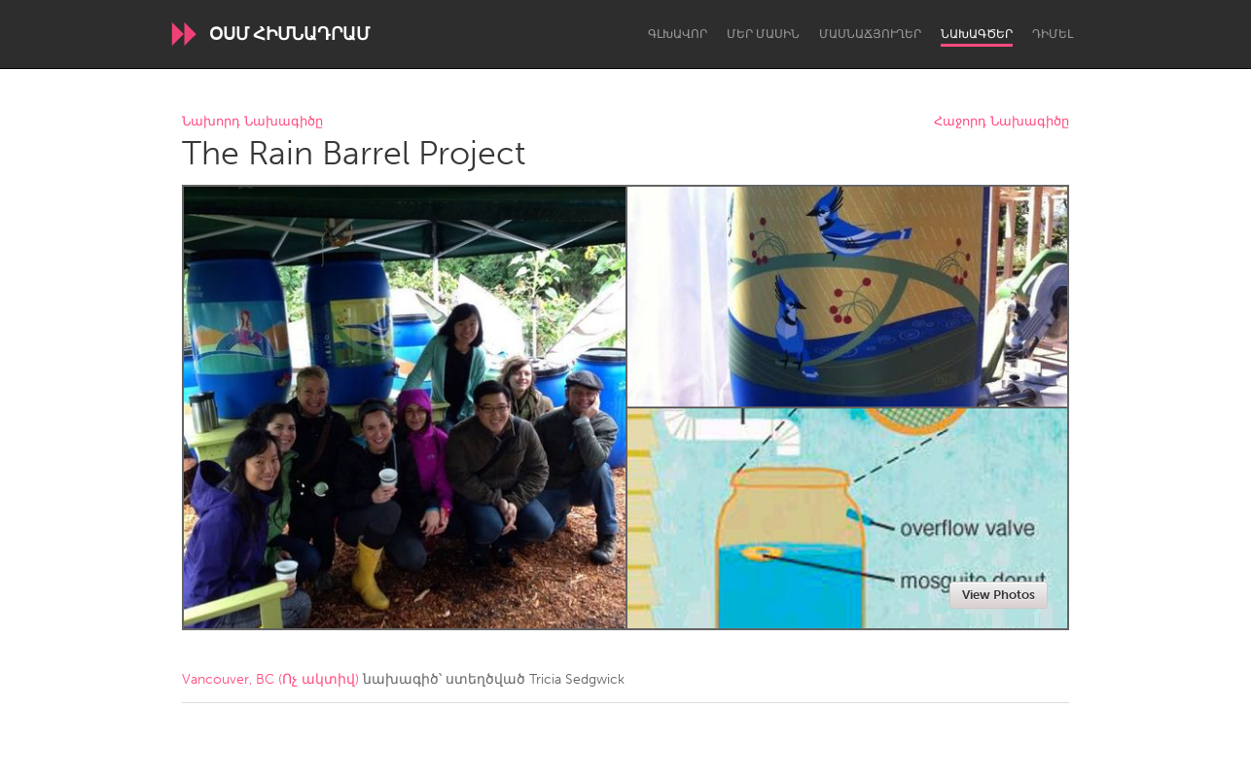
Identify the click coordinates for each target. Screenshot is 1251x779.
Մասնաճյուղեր (870, 34)
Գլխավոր (677, 34)
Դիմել (1052, 34)
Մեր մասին (763, 34)
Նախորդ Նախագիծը (252, 122)
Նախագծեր (977, 34)
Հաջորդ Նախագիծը (1001, 122)
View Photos (998, 594)
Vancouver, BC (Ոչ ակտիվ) (270, 679)
